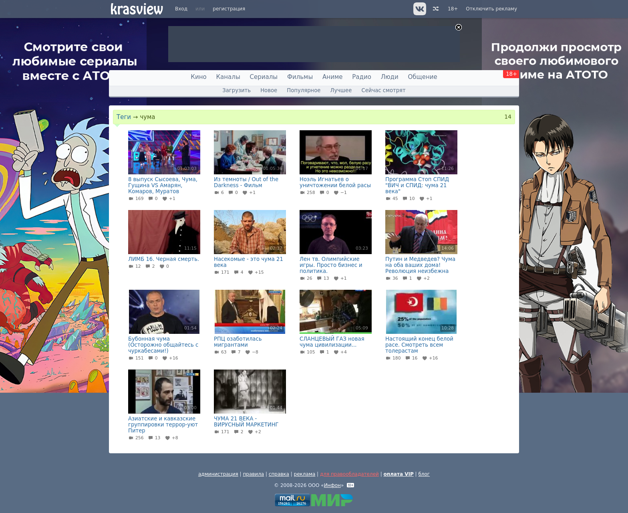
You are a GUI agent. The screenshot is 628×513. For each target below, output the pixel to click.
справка (279, 474)
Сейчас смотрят (384, 90)
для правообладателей (349, 474)
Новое (268, 90)
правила (253, 474)
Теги (124, 117)
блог (424, 474)
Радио (361, 77)
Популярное (303, 90)
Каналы (228, 77)
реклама (305, 474)
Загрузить (236, 90)
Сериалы (264, 77)
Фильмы (300, 77)
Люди (390, 77)
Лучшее (341, 90)
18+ (453, 9)
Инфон (332, 485)
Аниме (332, 77)
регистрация (229, 9)
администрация (218, 474)
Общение (422, 77)
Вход (181, 9)
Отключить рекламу (491, 9)
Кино (198, 77)
